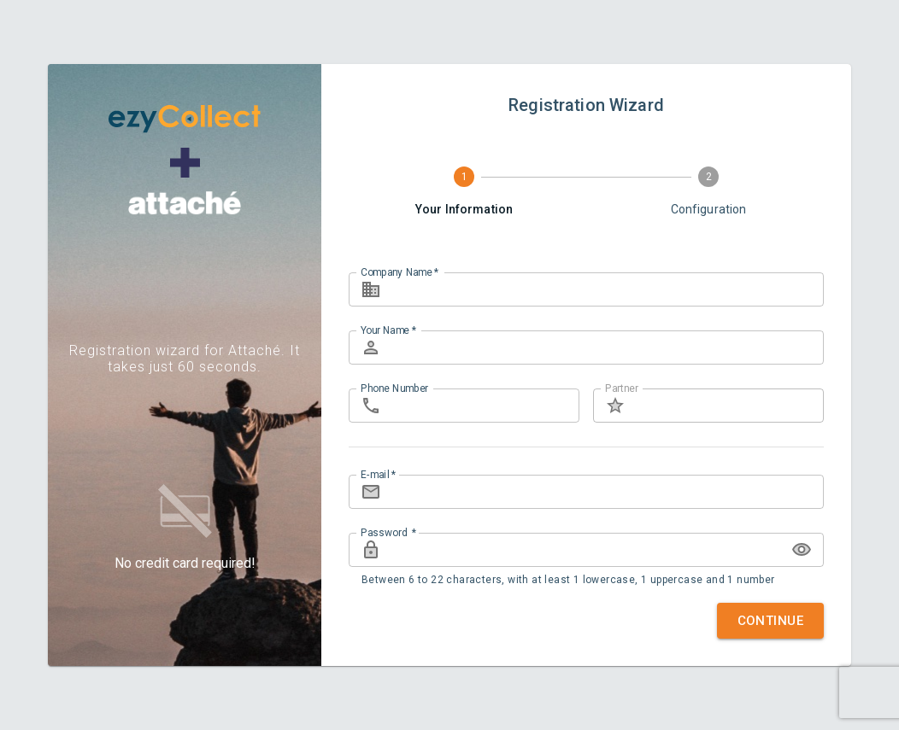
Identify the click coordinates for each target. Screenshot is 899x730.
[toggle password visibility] (801, 550)
